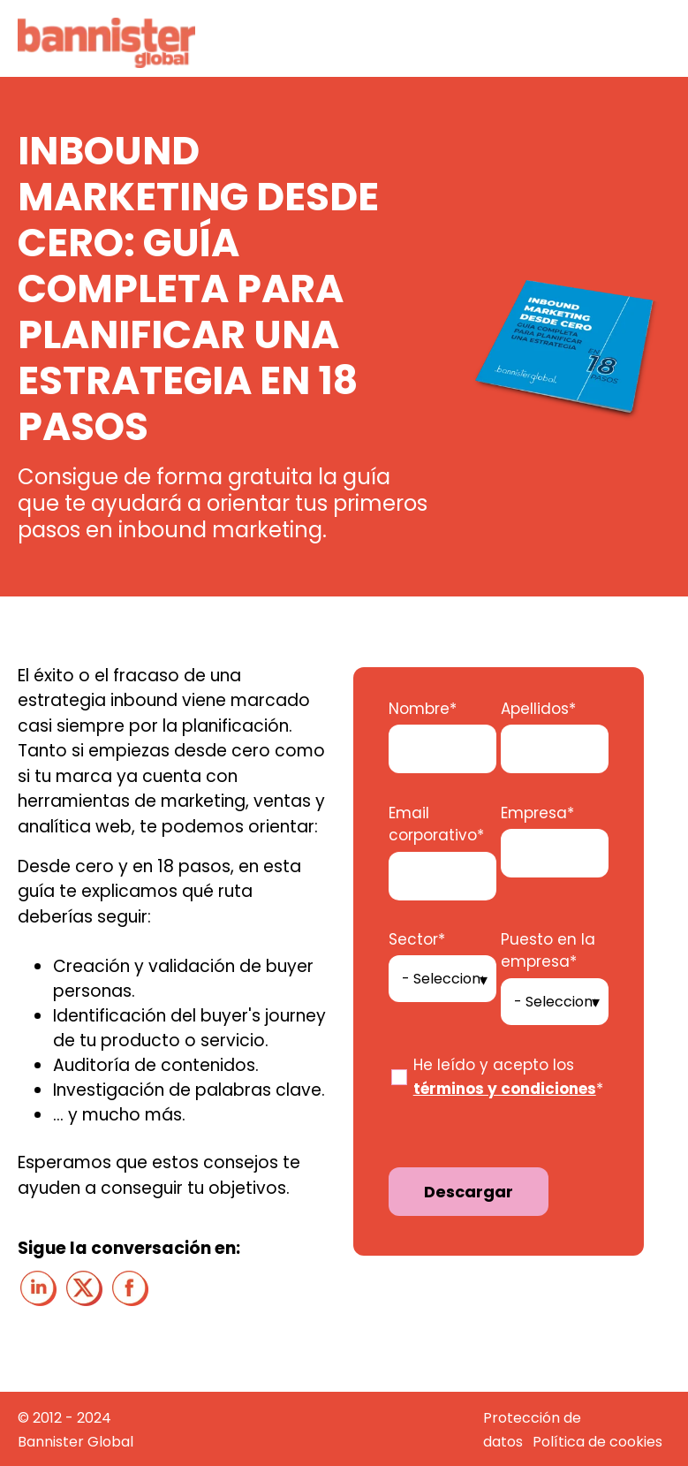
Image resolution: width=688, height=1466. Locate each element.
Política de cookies (597, 1442)
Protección (523, 1418)
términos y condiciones (504, 1088)
